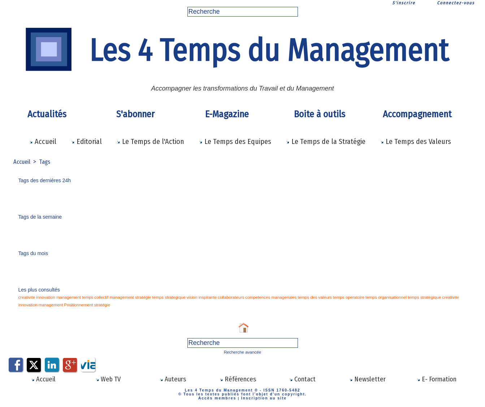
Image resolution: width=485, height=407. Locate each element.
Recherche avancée (242, 352)
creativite (25, 297)
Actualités (46, 114)
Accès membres (219, 397)
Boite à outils (319, 114)
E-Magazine (227, 114)
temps (78, 297)
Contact (302, 378)
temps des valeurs (274, 297)
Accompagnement (417, 114)
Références (237, 378)
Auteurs (172, 378)
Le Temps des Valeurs (415, 141)
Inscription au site (262, 397)
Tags (46, 162)
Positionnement (451, 297)
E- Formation (437, 378)
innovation (42, 297)
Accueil (42, 141)
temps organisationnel (336, 297)
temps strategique (148, 297)
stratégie (126, 297)
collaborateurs (202, 297)
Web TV (108, 378)
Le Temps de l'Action (150, 141)
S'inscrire (403, 2)
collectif (90, 297)
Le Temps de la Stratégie (325, 141)
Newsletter (367, 378)
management (61, 297)
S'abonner (135, 114)
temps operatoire (303, 297)
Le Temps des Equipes (235, 141)
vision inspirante (177, 297)
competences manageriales (237, 297)
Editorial (86, 141)
